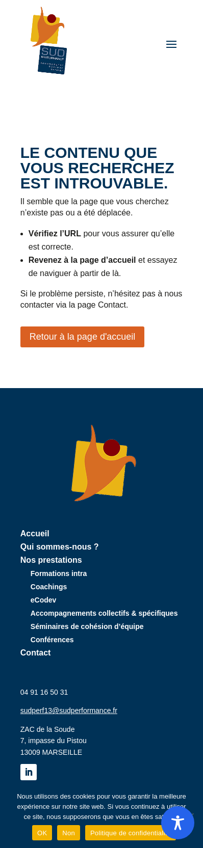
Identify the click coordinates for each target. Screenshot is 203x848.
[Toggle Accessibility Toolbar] (177, 822)
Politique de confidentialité (130, 833)
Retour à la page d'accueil (83, 337)
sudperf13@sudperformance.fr (68, 710)
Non (68, 833)
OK (42, 833)
